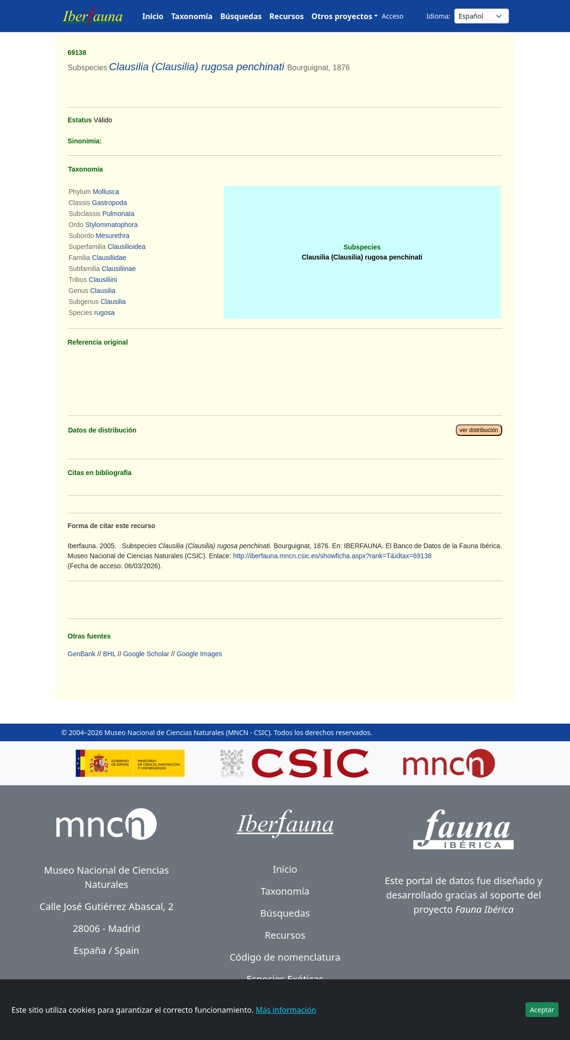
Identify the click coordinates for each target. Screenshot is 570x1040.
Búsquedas (241, 16)
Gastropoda (109, 202)
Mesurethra (112, 235)
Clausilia (103, 290)
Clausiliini (103, 279)
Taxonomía (192, 16)
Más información (286, 1010)
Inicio (152, 16)
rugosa (104, 312)
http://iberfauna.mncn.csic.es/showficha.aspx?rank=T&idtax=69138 (332, 556)
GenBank (82, 654)
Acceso (392, 16)
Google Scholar (146, 654)
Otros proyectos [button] (342, 16)
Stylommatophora (112, 224)
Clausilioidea (126, 246)
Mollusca (106, 191)
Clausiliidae (109, 257)
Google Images (199, 654)
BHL (109, 654)
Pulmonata (118, 213)
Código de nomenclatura (284, 957)
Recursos (286, 16)
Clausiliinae (119, 268)
